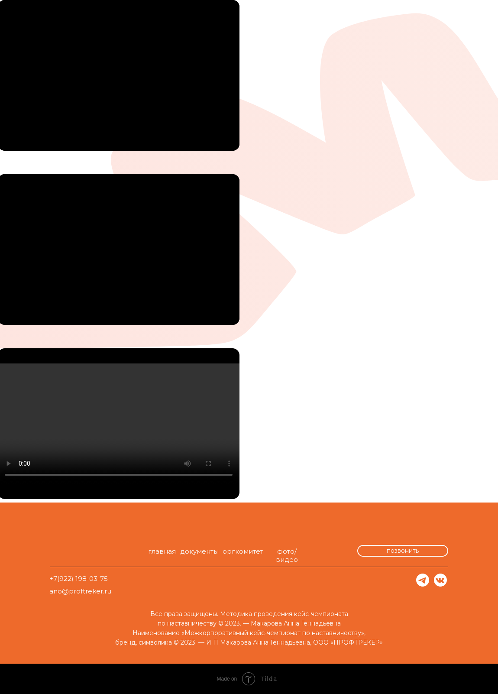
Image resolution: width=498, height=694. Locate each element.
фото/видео (287, 555)
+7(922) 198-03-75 (78, 578)
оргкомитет (243, 551)
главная (162, 551)
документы (199, 551)
